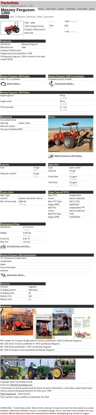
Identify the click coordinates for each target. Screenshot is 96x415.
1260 (31, 6)
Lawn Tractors (51, 9)
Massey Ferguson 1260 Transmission (66, 76)
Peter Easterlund (8, 394)
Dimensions (32, 17)
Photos (40, 17)
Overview (4, 17)
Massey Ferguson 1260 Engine (15, 76)
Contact (91, 9)
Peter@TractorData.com (21, 385)
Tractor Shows (82, 9)
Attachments (49, 17)
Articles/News (70, 9)
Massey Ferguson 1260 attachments (18, 255)
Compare (61, 9)
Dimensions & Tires (10, 224)
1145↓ (70, 31)
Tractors (4, 6)
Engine (12, 17)
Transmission (21, 17)
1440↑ (70, 21)
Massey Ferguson (18, 6)
